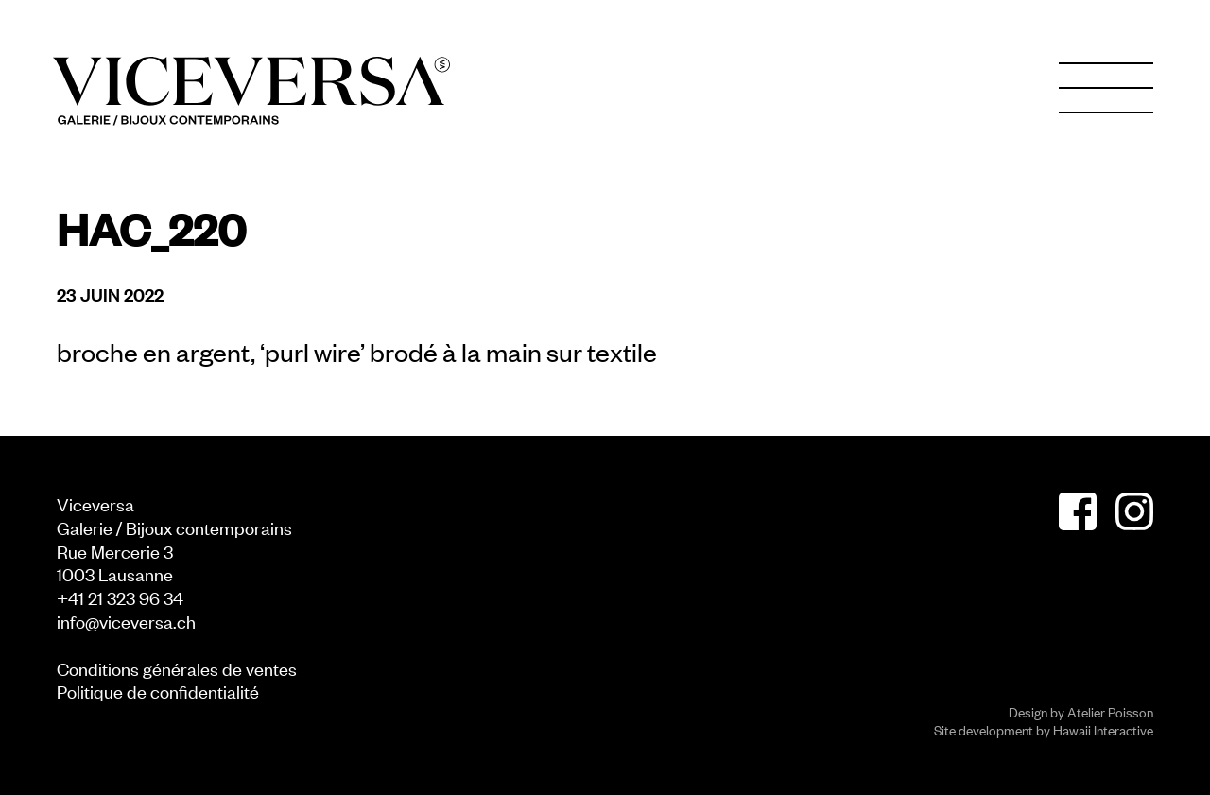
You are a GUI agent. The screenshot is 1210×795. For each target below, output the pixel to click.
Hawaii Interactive (1103, 729)
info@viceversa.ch (126, 620)
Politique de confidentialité (158, 690)
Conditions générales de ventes (177, 668)
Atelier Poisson (1110, 711)
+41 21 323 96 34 (120, 597)
